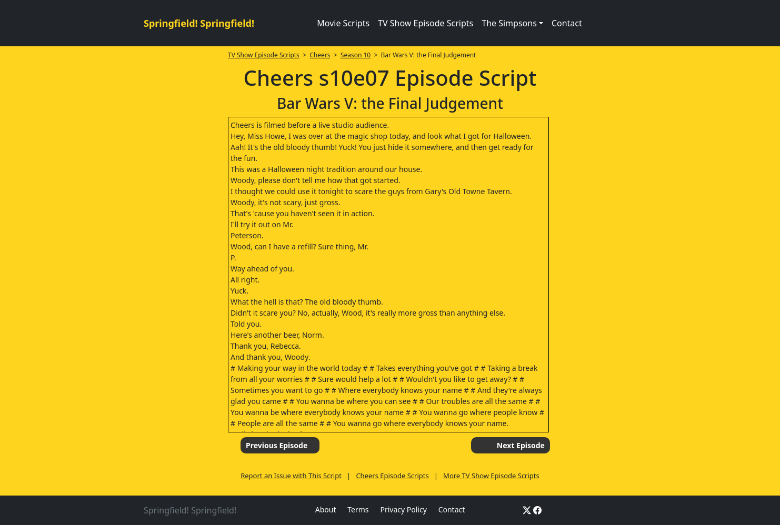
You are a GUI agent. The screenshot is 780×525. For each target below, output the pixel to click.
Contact (567, 23)
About (325, 509)
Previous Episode (276, 445)
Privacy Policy (403, 509)
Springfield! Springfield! (199, 23)
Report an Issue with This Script (291, 475)
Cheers (319, 55)
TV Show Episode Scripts (425, 23)
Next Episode (521, 445)
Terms (357, 509)
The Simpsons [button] (509, 23)
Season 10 (356, 55)
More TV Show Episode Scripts (491, 475)
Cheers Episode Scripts (392, 475)
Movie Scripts (343, 23)
